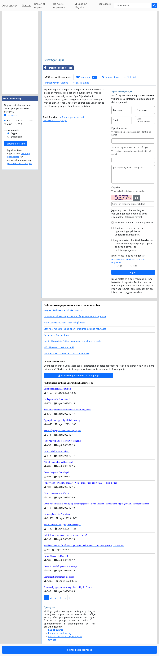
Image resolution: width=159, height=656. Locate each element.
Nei (135, 265)
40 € (9, 124)
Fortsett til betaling (16, 143)
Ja (121, 265)
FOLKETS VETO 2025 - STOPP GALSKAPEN (66, 353)
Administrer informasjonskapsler (65, 636)
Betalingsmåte (11, 130)
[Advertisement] (99, 35)
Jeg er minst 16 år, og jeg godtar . (128, 259)
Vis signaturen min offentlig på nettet (134, 222)
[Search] (133, 5)
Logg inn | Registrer (82, 5)
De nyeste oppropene (59, 5)
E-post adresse (119, 128)
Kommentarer (110, 77)
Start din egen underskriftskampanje (78, 375)
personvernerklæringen (19, 163)
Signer (133, 272)
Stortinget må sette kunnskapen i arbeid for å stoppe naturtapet (75, 329)
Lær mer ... (11, 115)
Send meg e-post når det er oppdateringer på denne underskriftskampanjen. (129, 231)
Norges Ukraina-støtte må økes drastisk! (63, 310)
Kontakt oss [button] (105, 3)
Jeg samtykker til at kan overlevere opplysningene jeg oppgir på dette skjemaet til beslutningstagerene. (134, 245)
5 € (8, 120)
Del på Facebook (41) (57, 67)
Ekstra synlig (81, 82)
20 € (30, 120)
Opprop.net (9, 5)
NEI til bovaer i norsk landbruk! (59, 347)
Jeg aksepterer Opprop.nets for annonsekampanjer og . (20, 157)
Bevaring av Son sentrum (56, 335)
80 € (20, 124)
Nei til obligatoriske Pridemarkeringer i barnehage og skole (72, 341)
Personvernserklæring (56, 82)
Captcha (115, 187)
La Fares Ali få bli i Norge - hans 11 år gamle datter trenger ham (75, 316)
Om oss (52, 639)
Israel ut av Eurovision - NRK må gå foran (64, 323)
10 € (20, 120)
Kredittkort (16, 136)
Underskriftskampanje (58, 77)
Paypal (14, 133)
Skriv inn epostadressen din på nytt (129, 147)
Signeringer (86, 77)
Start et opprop (39, 5)
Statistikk (130, 77)
